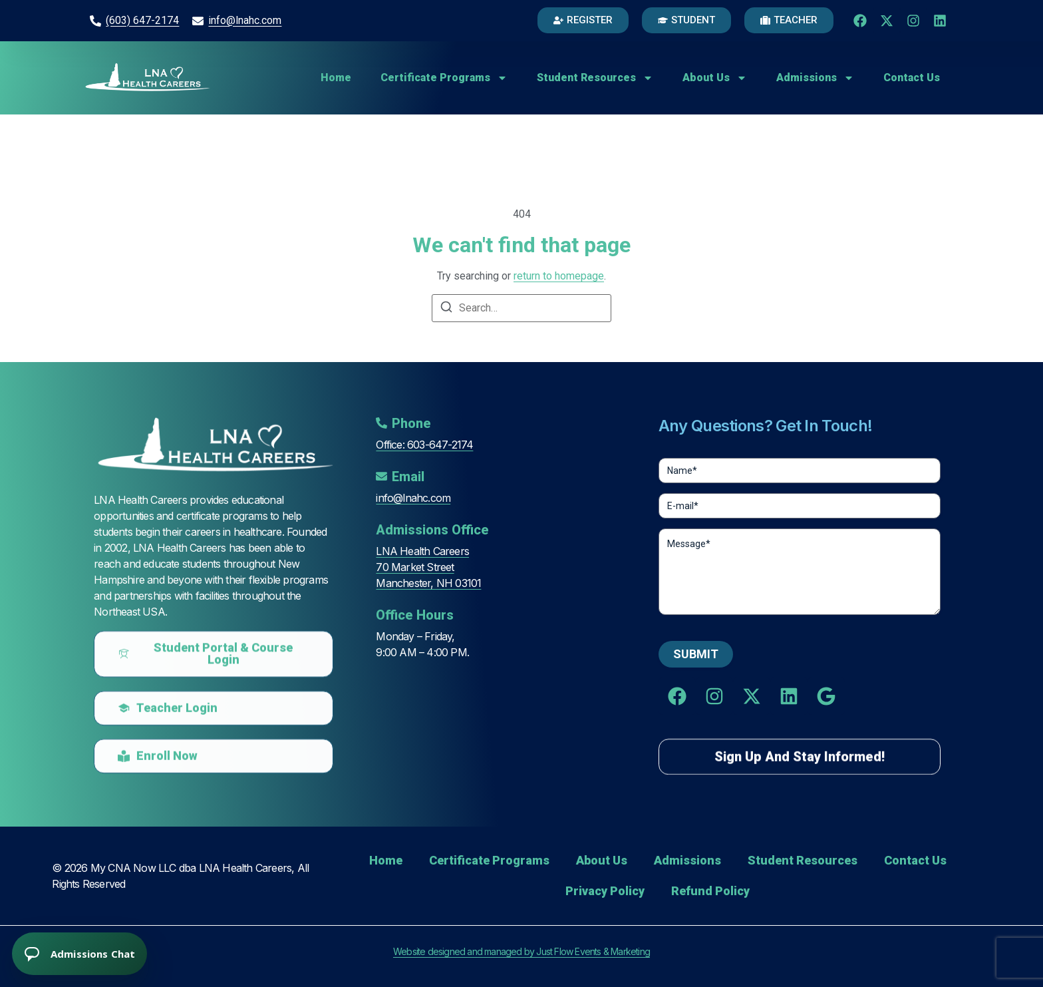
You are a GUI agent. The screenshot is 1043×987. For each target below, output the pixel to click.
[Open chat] (80, 953)
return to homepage (559, 276)
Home (336, 77)
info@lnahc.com (244, 20)
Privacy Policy (605, 891)
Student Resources (595, 78)
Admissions (815, 78)
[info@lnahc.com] (198, 21)
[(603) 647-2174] (95, 21)
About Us (714, 78)
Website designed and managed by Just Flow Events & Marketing (521, 951)
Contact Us (911, 77)
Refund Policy (710, 891)
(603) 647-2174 (142, 20)
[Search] (446, 309)
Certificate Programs (444, 78)
